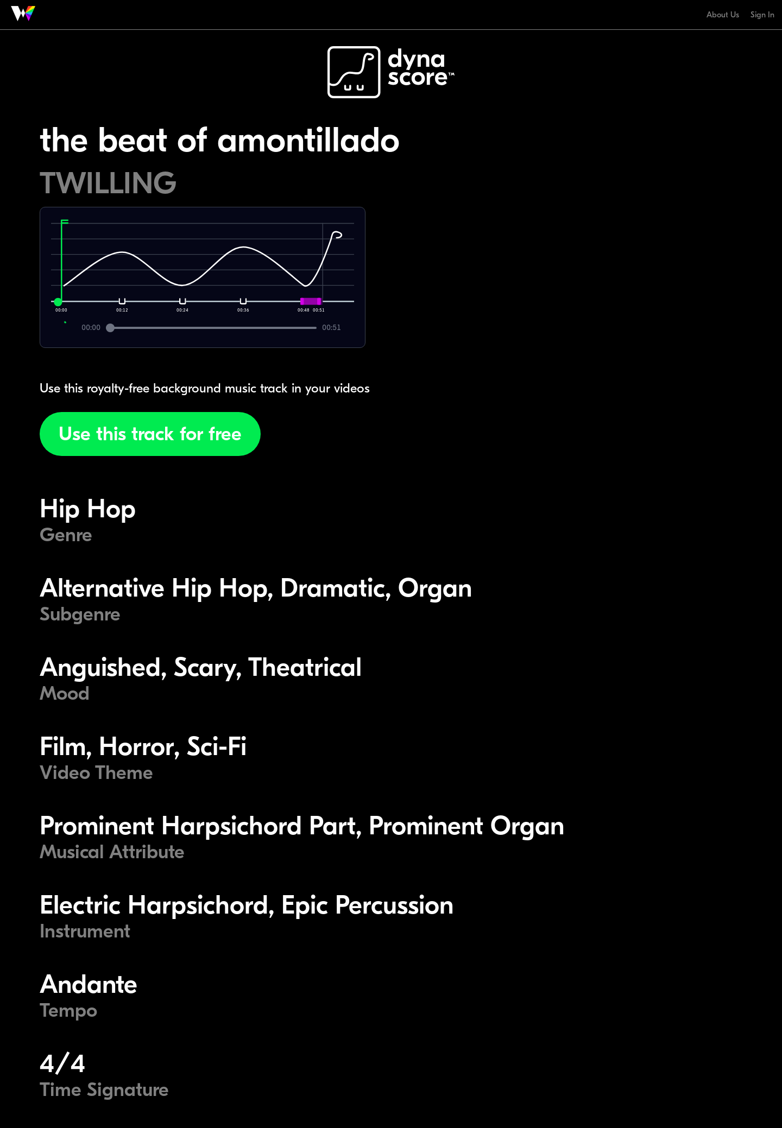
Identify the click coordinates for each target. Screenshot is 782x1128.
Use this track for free (150, 434)
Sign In (762, 15)
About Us (723, 15)
